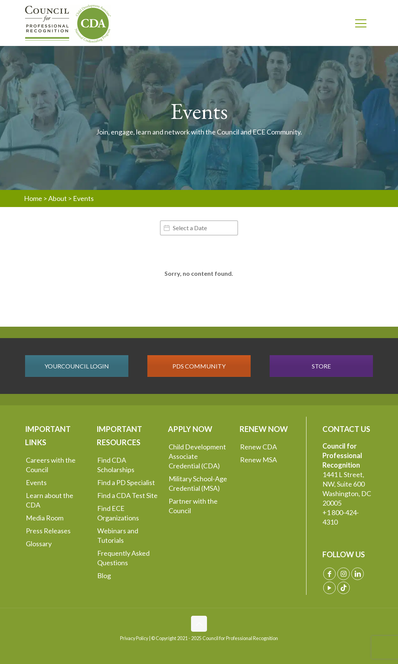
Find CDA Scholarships (115, 465)
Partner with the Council (193, 506)
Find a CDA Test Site (127, 495)
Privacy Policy (134, 638)
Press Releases (48, 530)
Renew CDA (258, 447)
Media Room (44, 518)
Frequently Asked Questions (123, 558)
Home (33, 198)
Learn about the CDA (49, 500)
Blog (104, 575)
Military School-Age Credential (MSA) (198, 483)
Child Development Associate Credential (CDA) (197, 456)
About (57, 198)
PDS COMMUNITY (199, 366)
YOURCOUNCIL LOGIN (76, 366)
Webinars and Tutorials (117, 535)
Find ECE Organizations (118, 513)
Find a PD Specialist (126, 482)
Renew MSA (258, 459)
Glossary (39, 543)
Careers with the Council (51, 465)
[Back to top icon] (199, 624)
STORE (321, 366)
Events (36, 482)
